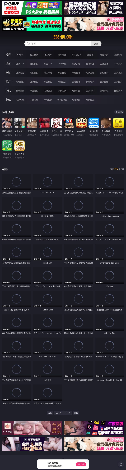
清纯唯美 (90, 81)
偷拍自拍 (34, 72)
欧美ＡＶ (48, 63)
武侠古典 (62, 90)
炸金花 (90, 54)
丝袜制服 (90, 63)
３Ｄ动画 (62, 63)
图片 (8, 81)
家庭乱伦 (34, 90)
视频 (8, 63)
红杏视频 (76, 99)
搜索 (96, 43)
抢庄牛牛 (118, 54)
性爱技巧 (118, 90)
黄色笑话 (104, 90)
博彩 (8, 54)
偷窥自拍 (20, 81)
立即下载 (81, 464)
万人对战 (48, 54)
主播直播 (104, 63)
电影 (8, 72)
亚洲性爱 (20, 72)
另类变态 (118, 72)
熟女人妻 (76, 63)
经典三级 (90, 72)
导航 (8, 99)
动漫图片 (62, 81)
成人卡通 (48, 72)
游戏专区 (62, 54)
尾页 (76, 413)
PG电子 (20, 54)
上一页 (58, 413)
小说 (8, 90)
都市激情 (20, 90)
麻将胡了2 (76, 54)
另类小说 (90, 90)
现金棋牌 (104, 54)
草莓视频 (48, 99)
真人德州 (34, 54)
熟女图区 (104, 81)
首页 (50, 413)
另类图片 (118, 81)
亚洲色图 (34, 81)
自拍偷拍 (34, 63)
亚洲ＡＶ (20, 63)
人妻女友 (48, 90)
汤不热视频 (62, 99)
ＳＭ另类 (118, 63)
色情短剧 (90, 99)
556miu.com (63, 37)
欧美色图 (48, 81)
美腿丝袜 (76, 81)
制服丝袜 (76, 72)
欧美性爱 (62, 72)
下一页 (67, 413)
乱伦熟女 (104, 72)
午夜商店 (34, 99)
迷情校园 (76, 90)
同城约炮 (20, 99)
